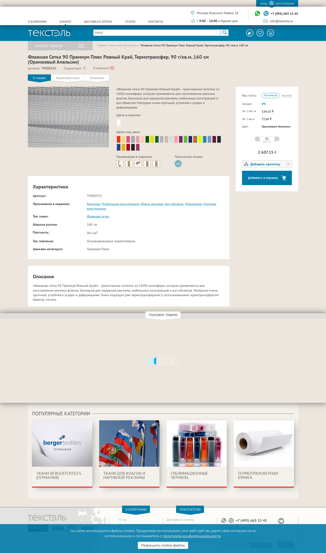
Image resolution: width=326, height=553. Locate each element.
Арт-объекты (174, 204)
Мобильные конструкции (120, 204)
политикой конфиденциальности (192, 536)
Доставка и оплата (98, 22)
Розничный (270, 95)
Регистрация (285, 3)
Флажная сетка (98, 216)
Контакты (155, 22)
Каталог (65, 22)
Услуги (130, 22)
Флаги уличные (152, 204)
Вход (263, 3)
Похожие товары (164, 315)
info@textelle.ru (281, 21)
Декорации (193, 204)
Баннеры (93, 204)
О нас (123, 519)
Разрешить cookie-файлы (163, 545)
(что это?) (287, 95)
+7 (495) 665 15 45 (284, 13)
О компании (37, 22)
